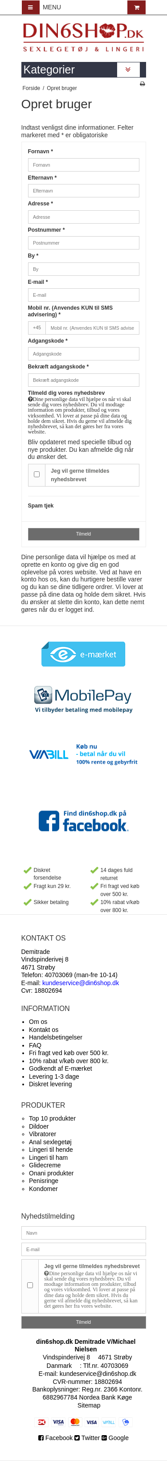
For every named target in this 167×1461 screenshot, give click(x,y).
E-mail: (70, 982)
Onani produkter (51, 1173)
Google (115, 1437)
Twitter (87, 1437)
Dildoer (39, 1126)
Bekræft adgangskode (58, 367)
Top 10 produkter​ (52, 1118)
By (33, 256)
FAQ (35, 1045)
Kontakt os (43, 1029)
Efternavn (42, 178)
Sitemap (88, 1405)
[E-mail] (83, 1248)
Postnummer (46, 230)
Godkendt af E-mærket (60, 1068)
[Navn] (83, 1232)
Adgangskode (48, 341)
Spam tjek (41, 506)
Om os (38, 1021)
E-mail (38, 282)
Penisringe (43, 1180)
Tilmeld (83, 533)
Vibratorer (42, 1134)
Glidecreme (45, 1165)
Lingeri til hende (51, 1149)
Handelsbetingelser (55, 1037)
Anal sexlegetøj (50, 1142)
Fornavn (40, 151)
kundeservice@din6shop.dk (98, 1373)
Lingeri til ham (48, 1157)
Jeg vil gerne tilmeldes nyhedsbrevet (80, 475)
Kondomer (43, 1188)
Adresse (40, 204)
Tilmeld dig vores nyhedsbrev (83, 412)
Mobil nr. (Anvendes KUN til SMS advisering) (70, 311)
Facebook (56, 1437)
